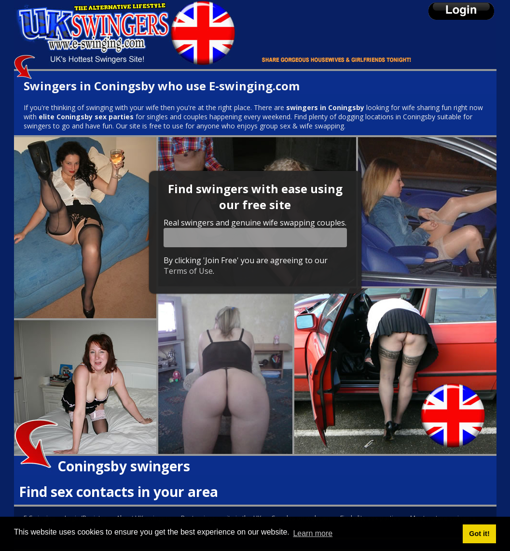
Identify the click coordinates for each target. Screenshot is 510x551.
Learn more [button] (312, 533)
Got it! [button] (479, 533)
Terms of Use (188, 271)
